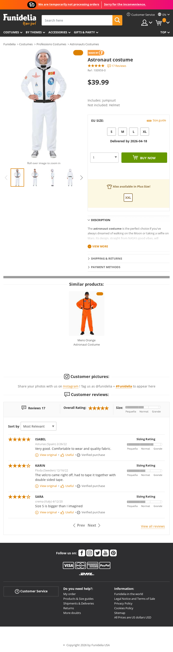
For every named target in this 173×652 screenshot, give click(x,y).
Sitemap (119, 613)
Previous (6, 177)
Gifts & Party (84, 32)
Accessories (57, 32)
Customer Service (31, 591)
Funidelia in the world (128, 594)
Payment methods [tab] (105, 267)
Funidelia (9, 44)
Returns (68, 608)
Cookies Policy (123, 608)
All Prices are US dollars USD (132, 617)
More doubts (72, 613)
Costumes (11, 32)
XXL (128, 197)
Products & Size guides (78, 599)
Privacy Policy (123, 603)
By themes (34, 32)
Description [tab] (100, 220)
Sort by (13, 426)
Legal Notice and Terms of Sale (134, 599)
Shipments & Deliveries (78, 603)
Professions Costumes (51, 44)
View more (100, 246)
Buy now (147, 158)
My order (69, 594)
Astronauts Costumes (84, 44)
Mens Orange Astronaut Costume (86, 342)
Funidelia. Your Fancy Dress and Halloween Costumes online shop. (19, 20)
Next (81, 177)
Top (163, 32)
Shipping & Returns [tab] (106, 258)
